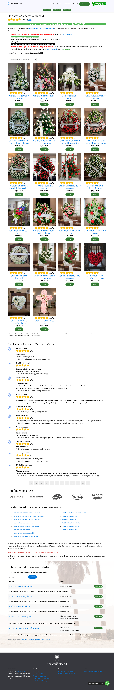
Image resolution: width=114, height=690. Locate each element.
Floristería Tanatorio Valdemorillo (22, 523)
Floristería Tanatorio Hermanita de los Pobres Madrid (28, 516)
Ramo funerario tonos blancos (95, 96)
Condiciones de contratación (41, 678)
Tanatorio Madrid (16, 4)
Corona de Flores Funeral (19, 276)
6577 (29, 20)
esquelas (25, 639)
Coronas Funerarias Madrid (66, 671)
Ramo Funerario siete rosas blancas (44, 276)
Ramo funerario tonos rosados (69, 231)
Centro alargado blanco (70, 96)
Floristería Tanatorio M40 (70, 530)
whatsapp (66, 49)
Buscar (32, 577)
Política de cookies (38, 674)
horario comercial (67, 35)
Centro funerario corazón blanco (19, 321)
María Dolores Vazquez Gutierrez (24, 628)
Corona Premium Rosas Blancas (95, 186)
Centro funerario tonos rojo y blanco (44, 231)
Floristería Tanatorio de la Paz (71, 523)
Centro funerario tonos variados (44, 96)
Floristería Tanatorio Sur (69, 516)
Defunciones (68, 4)
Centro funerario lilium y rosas (95, 231)
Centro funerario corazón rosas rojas (95, 276)
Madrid (75, 4)
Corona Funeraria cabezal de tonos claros (19, 186)
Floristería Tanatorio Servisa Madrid (23, 533)
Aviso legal (36, 671)
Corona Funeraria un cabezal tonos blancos (18, 141)
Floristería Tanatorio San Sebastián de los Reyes (27, 519)
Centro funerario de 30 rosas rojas (70, 186)
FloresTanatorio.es (22, 671)
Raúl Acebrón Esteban (19, 606)
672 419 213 (79, 24)
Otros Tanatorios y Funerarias (93, 671)
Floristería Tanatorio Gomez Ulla (22, 530)
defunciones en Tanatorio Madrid (39, 639)
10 (72, 483)
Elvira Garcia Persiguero (20, 616)
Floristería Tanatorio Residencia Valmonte (25, 536)
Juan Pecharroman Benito (21, 586)
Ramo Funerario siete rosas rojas (69, 276)
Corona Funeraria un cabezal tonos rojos (70, 141)
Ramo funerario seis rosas (19, 231)
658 (83, 483)
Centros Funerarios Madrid (66, 674)
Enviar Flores (47, 9)
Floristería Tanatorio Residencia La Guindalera (26, 513)
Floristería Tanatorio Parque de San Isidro (74, 513)
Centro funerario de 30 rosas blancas (44, 141)
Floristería (84, 4)
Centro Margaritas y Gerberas (19, 96)
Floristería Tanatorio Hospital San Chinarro (25, 526)
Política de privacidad (39, 676)
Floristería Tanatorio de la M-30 (71, 526)
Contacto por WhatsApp (40, 681)
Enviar (19, 104)
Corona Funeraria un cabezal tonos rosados (95, 141)
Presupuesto (67, 9)
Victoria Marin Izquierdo (20, 596)
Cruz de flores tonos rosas (44, 321)
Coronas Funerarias (34, 28)
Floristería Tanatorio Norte (70, 519)
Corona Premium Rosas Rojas (44, 186)
